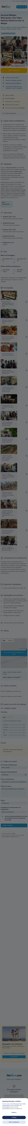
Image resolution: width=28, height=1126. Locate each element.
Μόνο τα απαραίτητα (14, 1122)
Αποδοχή (14, 1117)
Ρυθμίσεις (14, 1112)
